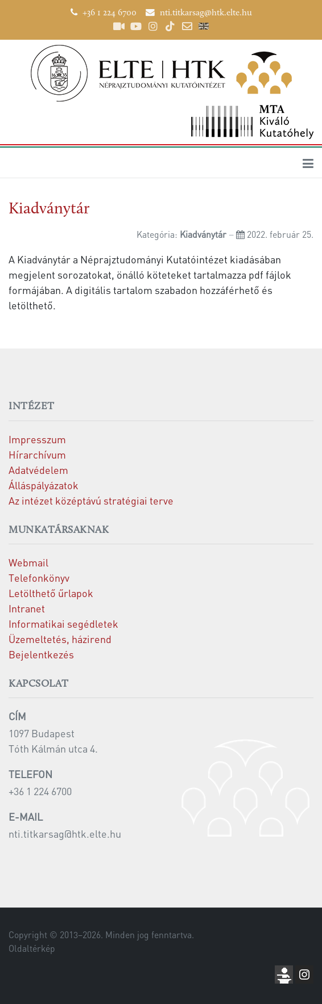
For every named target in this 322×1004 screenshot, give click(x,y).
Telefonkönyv (39, 577)
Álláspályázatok (44, 485)
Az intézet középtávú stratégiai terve (91, 500)
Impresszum (37, 439)
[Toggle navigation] (308, 163)
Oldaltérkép (32, 948)
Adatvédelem (38, 469)
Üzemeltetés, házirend (60, 638)
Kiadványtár (49, 209)
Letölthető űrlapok (51, 592)
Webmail (28, 562)
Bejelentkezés (41, 654)
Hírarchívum (37, 454)
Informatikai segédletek (63, 623)
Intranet (27, 608)
